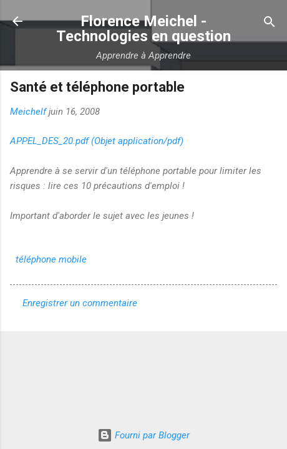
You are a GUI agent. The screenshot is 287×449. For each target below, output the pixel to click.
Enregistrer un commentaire (79, 303)
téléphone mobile (51, 259)
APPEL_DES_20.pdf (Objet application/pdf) (96, 141)
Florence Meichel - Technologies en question (143, 28)
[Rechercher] (269, 22)
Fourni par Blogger (143, 435)
